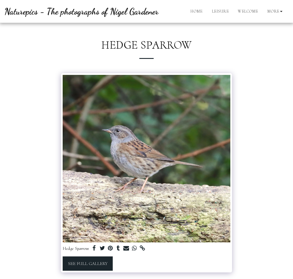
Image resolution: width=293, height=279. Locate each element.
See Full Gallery (88, 263)
